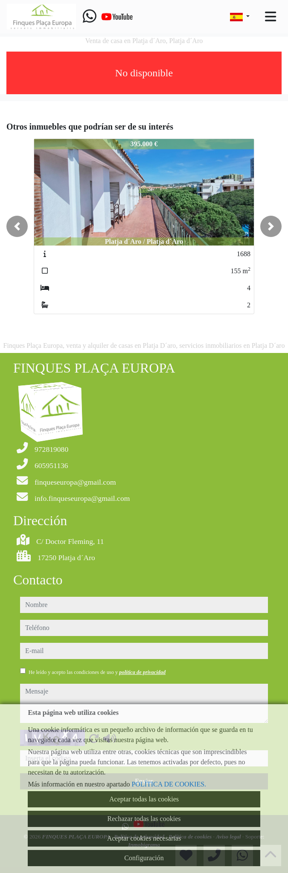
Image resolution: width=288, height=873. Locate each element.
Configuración (143, 857)
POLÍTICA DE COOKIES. (168, 784)
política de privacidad (142, 672)
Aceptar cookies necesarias (144, 838)
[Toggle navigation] (270, 17)
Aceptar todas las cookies (144, 799)
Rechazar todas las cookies (144, 818)
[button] (17, 226)
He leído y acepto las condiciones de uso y (97, 672)
